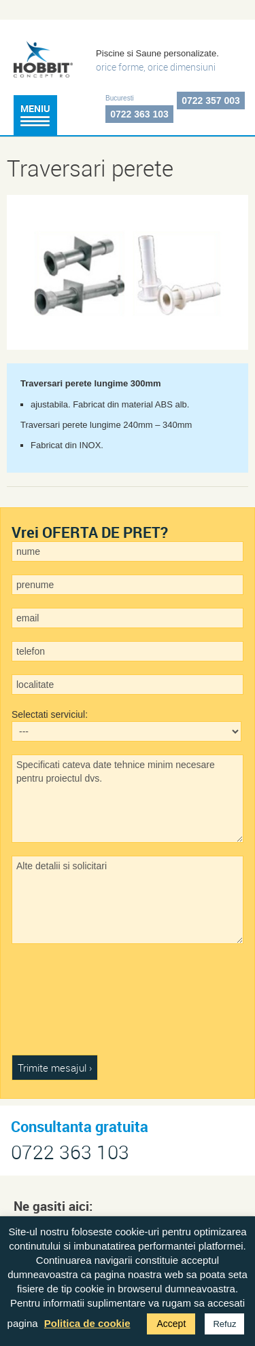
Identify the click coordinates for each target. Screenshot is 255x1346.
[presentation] (67, 1006)
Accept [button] (171, 1323)
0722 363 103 (139, 114)
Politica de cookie (87, 1323)
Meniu (35, 114)
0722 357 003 (211, 100)
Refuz (224, 1324)
